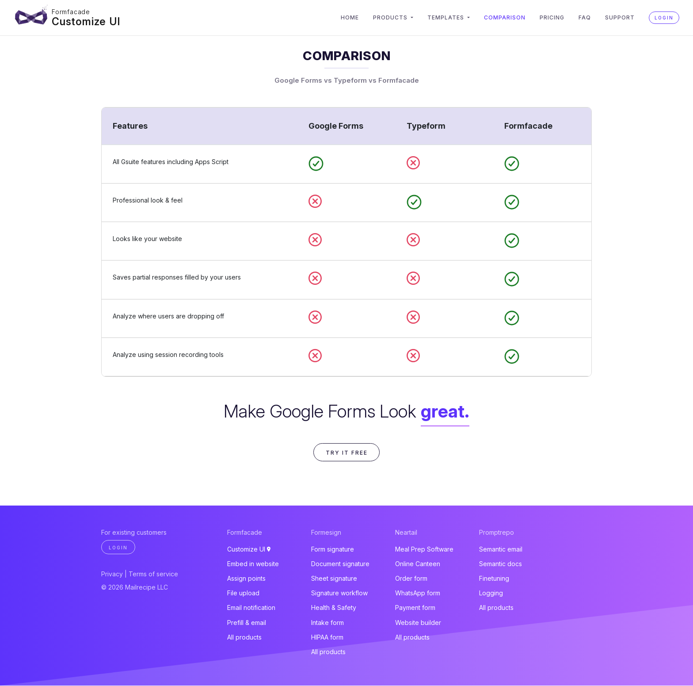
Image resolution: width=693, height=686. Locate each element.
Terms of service (153, 575)
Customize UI (87, 21)
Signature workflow (339, 594)
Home (350, 17)
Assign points (246, 579)
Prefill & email (246, 623)
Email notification (251, 608)
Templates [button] (446, 17)
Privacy (112, 575)
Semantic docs (500, 564)
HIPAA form (327, 637)
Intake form (327, 623)
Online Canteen (417, 564)
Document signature (340, 564)
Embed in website (253, 564)
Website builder (418, 623)
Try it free (347, 452)
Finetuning (494, 579)
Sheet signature (334, 579)
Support (620, 17)
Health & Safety (333, 608)
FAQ (585, 17)
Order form (411, 579)
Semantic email (500, 549)
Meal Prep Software (424, 549)
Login (664, 17)
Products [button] (391, 17)
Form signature (332, 549)
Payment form (415, 608)
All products (244, 637)
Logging (491, 594)
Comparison (504, 17)
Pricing (552, 17)
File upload (243, 594)
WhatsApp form (417, 594)
